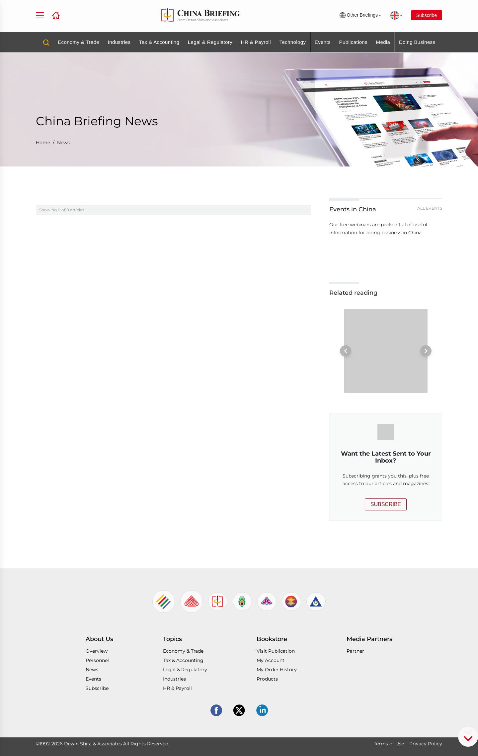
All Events (429, 208)
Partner (355, 651)
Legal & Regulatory (210, 42)
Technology (292, 42)
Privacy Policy (425, 744)
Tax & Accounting (159, 42)
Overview (97, 651)
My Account (270, 660)
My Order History (277, 670)
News (63, 143)
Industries (119, 42)
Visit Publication (276, 651)
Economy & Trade (78, 42)
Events (323, 42)
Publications (353, 42)
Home (43, 143)
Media (383, 42)
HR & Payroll (256, 42)
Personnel (97, 660)
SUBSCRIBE (385, 504)
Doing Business (417, 42)
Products (267, 679)
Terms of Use (389, 744)
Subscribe (426, 15)
